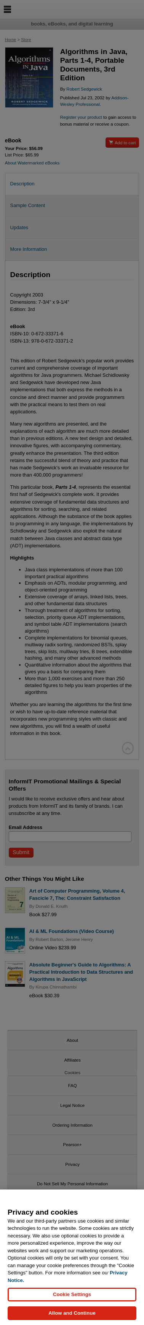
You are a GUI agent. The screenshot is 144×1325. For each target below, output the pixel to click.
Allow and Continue (72, 1314)
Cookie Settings (72, 1296)
